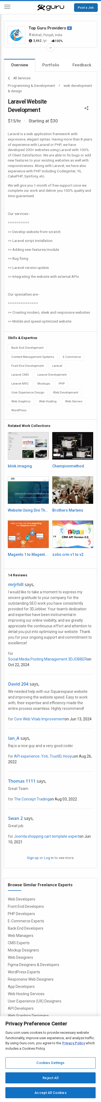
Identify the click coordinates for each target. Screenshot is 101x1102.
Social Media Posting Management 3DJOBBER (47, 659)
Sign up (33, 857)
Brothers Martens (67, 510)
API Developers (21, 1008)
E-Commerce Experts (26, 921)
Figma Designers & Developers (33, 965)
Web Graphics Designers (28, 1016)
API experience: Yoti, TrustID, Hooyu (44, 756)
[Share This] (86, 107)
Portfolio (50, 65)
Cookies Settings (50, 1063)
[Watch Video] (69, 28)
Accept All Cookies (50, 1093)
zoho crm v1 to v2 (67, 554)
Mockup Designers (23, 950)
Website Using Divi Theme (28, 510)
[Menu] (7, 8)
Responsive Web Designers (31, 979)
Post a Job (86, 7)
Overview (19, 65)
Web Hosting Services (26, 994)
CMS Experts (19, 943)
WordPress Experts (24, 972)
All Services (19, 78)
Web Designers (20, 957)
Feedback (81, 65)
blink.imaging (20, 466)
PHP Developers (21, 914)
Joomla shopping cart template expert (46, 836)
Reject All (50, 1078)
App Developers (21, 986)
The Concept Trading (32, 799)
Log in (49, 857)
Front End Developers (26, 906)
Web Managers (20, 935)
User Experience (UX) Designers (34, 1001)
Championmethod (68, 466)
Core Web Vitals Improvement (39, 719)
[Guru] (50, 8)
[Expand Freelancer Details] (51, 47)
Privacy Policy (73, 1043)
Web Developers (21, 899)
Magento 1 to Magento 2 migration (28, 554)
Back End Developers (25, 928)
